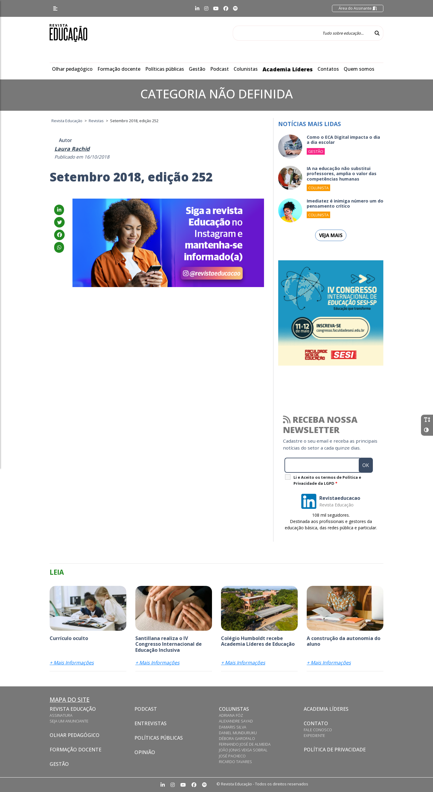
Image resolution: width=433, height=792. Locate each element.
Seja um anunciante (69, 721)
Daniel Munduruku (238, 732)
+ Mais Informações (72, 662)
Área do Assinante (358, 8)
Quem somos (359, 69)
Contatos (328, 69)
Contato (316, 723)
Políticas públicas (164, 69)
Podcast (219, 69)
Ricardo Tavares (235, 761)
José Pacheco (232, 756)
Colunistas (246, 69)
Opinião (144, 752)
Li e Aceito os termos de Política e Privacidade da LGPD (327, 480)
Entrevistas (150, 723)
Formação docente (118, 69)
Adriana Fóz (231, 715)
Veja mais (330, 235)
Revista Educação (73, 709)
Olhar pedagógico (72, 69)
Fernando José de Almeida (245, 744)
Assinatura (61, 715)
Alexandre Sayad (236, 721)
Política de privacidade (335, 749)
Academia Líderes (288, 69)
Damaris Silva (232, 727)
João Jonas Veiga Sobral (243, 750)
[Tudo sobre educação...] (302, 33)
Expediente (314, 735)
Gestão (197, 69)
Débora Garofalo (237, 738)
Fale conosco (318, 729)
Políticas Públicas (158, 738)
